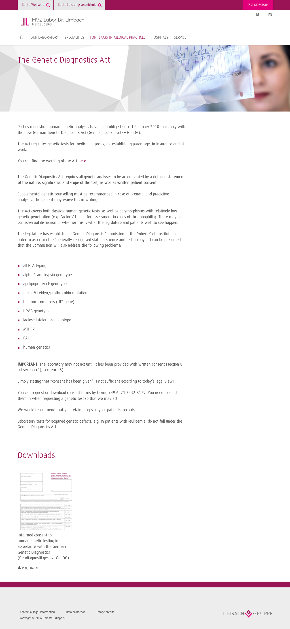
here (82, 161)
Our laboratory (44, 38)
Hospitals (159, 38)
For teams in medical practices (118, 38)
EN (270, 15)
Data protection (75, 612)
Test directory (258, 4)
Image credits (105, 612)
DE (258, 15)
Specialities (74, 38)
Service (180, 38)
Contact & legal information (37, 612)
